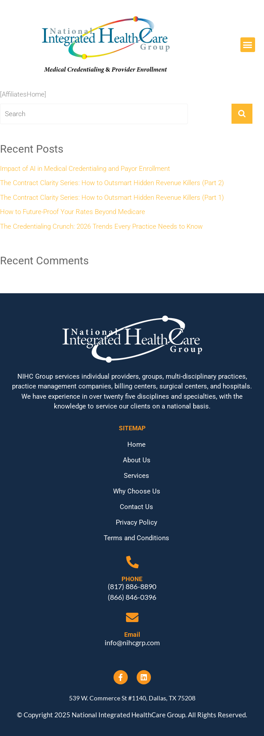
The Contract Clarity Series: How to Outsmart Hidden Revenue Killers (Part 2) (112, 183)
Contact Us (136, 507)
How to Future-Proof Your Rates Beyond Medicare (72, 212)
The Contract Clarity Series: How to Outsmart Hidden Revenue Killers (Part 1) (112, 198)
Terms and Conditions (136, 538)
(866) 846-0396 (132, 597)
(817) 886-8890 (132, 586)
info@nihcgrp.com (132, 642)
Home (136, 445)
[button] (247, 44)
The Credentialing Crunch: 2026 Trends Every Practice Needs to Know (101, 226)
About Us (136, 460)
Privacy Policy (136, 522)
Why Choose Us (136, 491)
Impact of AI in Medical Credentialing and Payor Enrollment (85, 169)
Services (136, 476)
